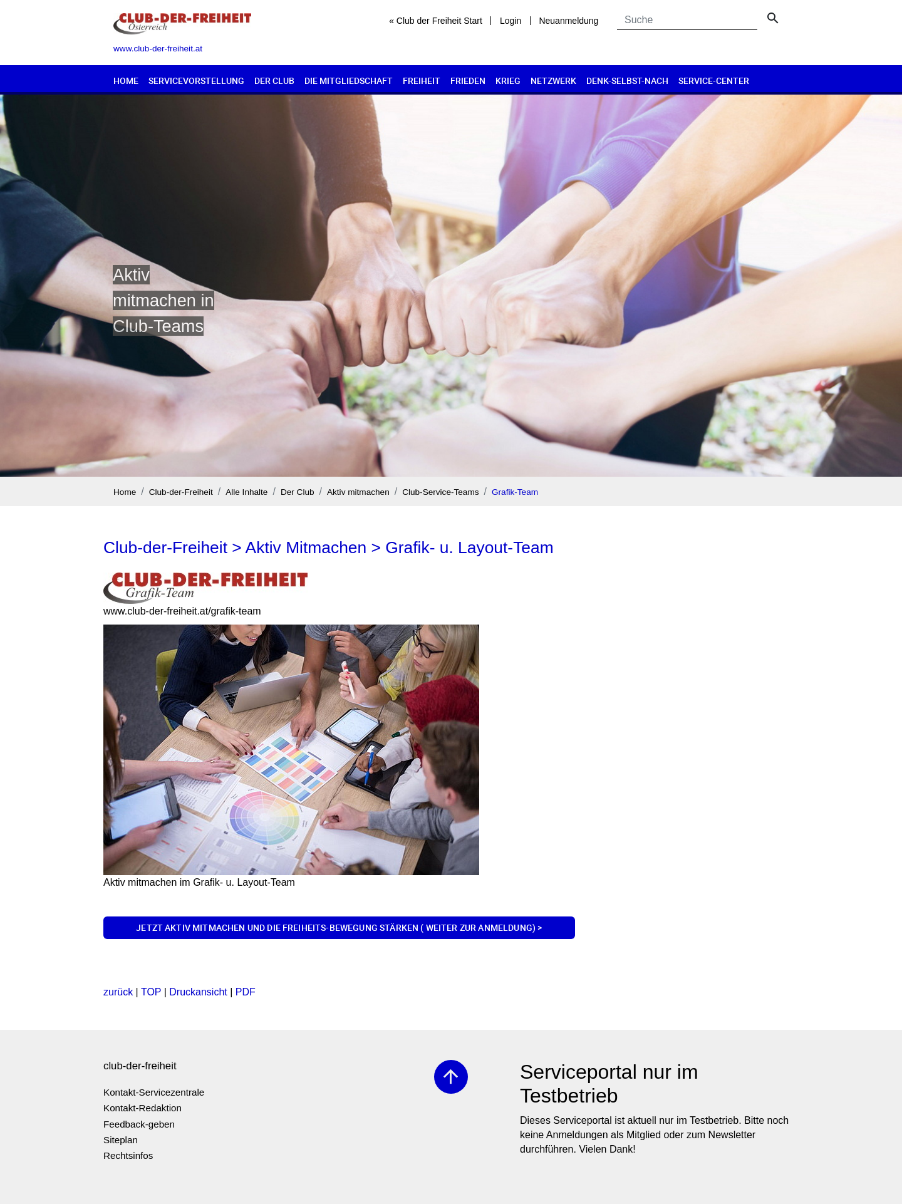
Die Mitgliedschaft (348, 80)
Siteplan (120, 1139)
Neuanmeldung (568, 20)
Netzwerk (553, 80)
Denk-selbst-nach (627, 80)
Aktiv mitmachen (358, 492)
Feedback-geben (139, 1124)
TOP (151, 992)
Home (125, 80)
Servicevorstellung (196, 80)
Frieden (467, 80)
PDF (246, 992)
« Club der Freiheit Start (435, 20)
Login (510, 20)
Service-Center (713, 80)
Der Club (274, 80)
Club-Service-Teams (440, 492)
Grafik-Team (515, 492)
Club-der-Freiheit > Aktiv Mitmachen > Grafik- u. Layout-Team (328, 547)
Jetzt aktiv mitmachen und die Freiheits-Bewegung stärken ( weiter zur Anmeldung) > (339, 927)
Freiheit (421, 80)
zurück (118, 992)
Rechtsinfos (128, 1155)
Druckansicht (198, 992)
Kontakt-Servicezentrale (153, 1092)
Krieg (508, 80)
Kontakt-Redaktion (142, 1108)
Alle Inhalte (246, 492)
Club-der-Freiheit (181, 492)
